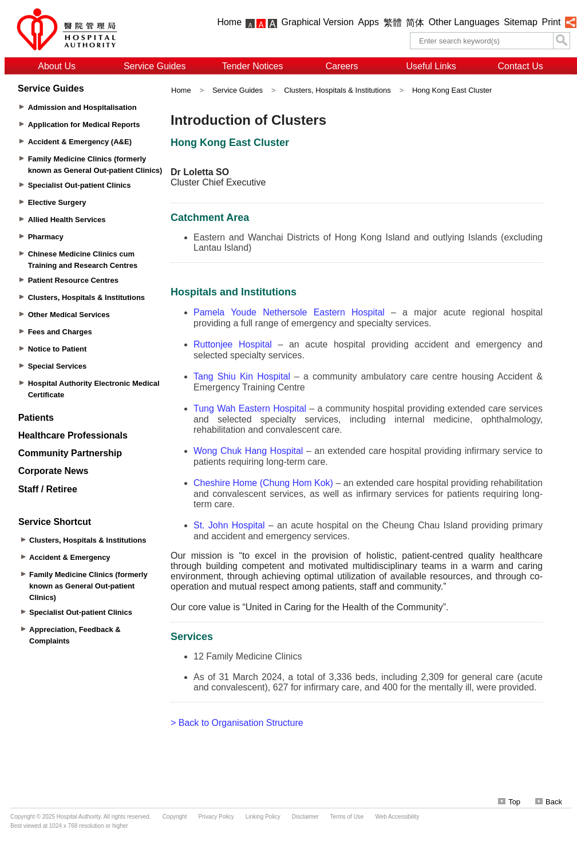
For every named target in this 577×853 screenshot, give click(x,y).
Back (548, 801)
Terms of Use (347, 816)
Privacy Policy (216, 816)
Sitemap (521, 22)
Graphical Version (318, 22)
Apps (368, 22)
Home (229, 22)
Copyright (175, 816)
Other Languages (464, 22)
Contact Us (520, 66)
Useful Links (431, 66)
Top (509, 801)
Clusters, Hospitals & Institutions (337, 90)
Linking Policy (263, 816)
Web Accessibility (397, 816)
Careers (342, 66)
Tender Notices (252, 66)
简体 (415, 22)
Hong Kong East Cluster (452, 90)
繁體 (393, 22)
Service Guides (155, 66)
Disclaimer (305, 816)
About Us (57, 66)
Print (551, 22)
